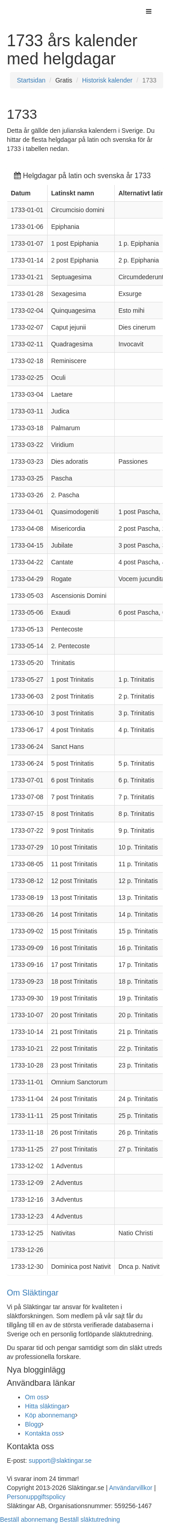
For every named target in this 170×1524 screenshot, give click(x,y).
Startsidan (31, 80)
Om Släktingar (32, 1292)
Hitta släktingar (46, 1406)
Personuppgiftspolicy (36, 1496)
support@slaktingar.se (60, 1460)
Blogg (33, 1424)
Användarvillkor (130, 1487)
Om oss (36, 1397)
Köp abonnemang (50, 1415)
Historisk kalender (107, 80)
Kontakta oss (43, 1433)
